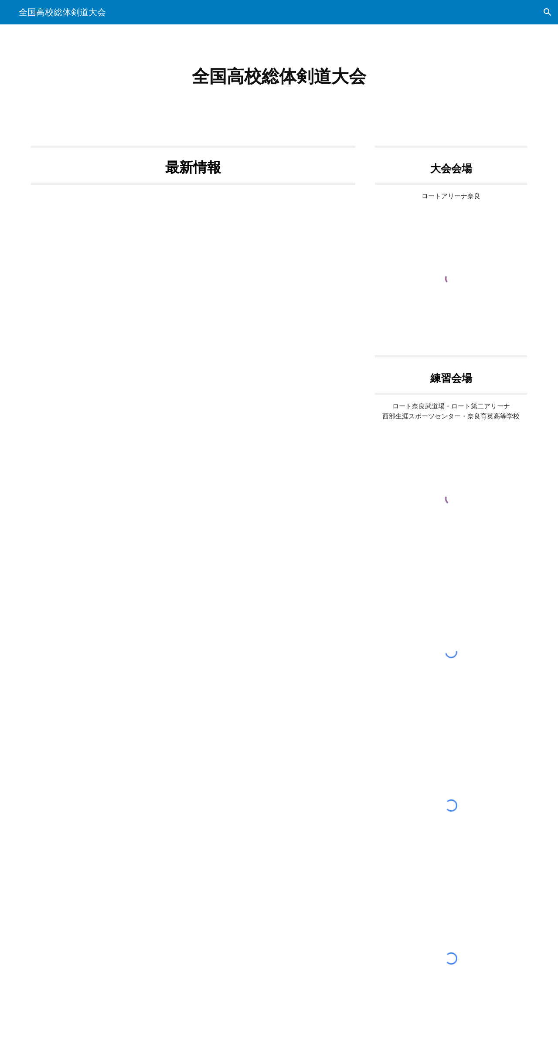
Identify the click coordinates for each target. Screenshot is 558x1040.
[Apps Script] (193, 412)
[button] (547, 12)
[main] (279, 76)
